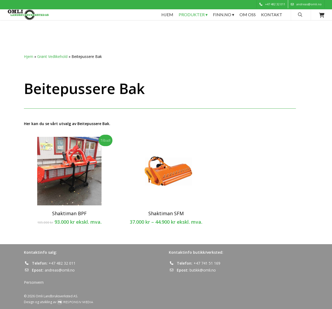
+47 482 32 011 (62, 263)
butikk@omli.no (203, 270)
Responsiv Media (78, 302)
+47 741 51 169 (207, 263)
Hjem (28, 56)
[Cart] (321, 26)
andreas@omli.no (60, 270)
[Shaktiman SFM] (166, 171)
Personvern (34, 282)
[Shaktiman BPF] (69, 171)
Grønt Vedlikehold (52, 56)
